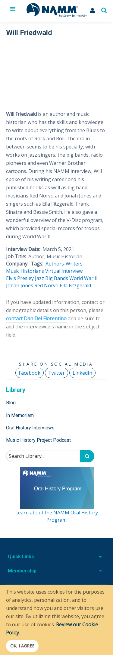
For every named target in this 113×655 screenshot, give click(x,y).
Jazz (39, 278)
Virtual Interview (64, 271)
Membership (22, 571)
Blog (11, 403)
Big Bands (56, 278)
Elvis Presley (20, 278)
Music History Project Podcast (38, 440)
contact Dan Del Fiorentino (36, 318)
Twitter (56, 373)
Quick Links (21, 556)
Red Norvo (46, 285)
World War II (83, 278)
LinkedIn (82, 373)
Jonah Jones (19, 285)
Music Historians (25, 271)
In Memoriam (20, 415)
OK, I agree (22, 646)
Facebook (29, 373)
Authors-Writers (64, 263)
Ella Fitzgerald (75, 285)
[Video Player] (56, 70)
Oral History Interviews (30, 428)
